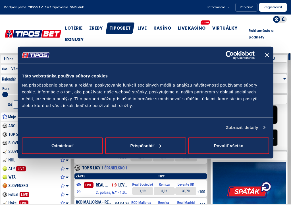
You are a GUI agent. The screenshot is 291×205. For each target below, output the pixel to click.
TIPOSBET (120, 28)
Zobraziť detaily (242, 127)
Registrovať (273, 7)
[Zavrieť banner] (267, 55)
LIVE (142, 28)
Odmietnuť (62, 145)
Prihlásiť (246, 7)
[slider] (5, 94)
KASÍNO (162, 28)
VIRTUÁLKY (224, 28)
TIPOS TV (35, 7)
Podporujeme (15, 7)
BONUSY (74, 39)
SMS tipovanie (56, 7)
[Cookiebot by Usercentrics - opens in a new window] (230, 55)
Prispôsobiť (145, 145)
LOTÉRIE (73, 28)
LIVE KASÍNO (193, 26)
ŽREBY (96, 28)
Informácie (216, 7)
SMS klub (77, 7)
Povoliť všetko (229, 145)
